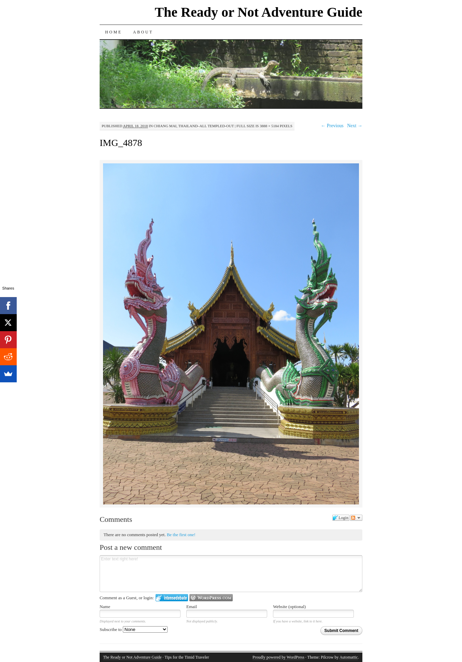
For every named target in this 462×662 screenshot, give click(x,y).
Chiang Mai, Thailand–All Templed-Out (194, 126)
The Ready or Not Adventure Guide (258, 12)
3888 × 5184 (269, 126)
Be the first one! (181, 534)
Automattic (349, 657)
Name (105, 606)
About (143, 32)
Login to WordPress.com (211, 597)
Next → (354, 125)
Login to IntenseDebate (172, 597)
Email (191, 606)
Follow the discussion (356, 518)
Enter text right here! (231, 573)
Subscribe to (134, 629)
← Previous (332, 125)
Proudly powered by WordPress (278, 657)
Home (113, 32)
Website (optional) (289, 606)
